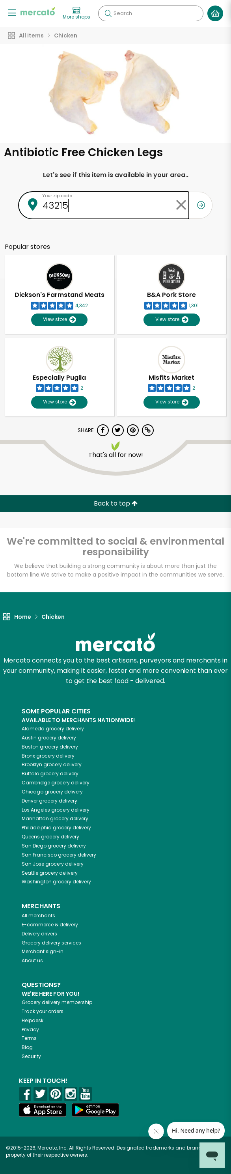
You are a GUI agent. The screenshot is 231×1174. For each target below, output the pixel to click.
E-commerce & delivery (50, 924)
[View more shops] (76, 13)
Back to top (116, 503)
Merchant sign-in (42, 951)
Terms (29, 1038)
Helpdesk (32, 1020)
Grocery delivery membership (57, 1002)
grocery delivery (53, 728)
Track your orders (42, 1011)
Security (31, 1056)
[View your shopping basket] (215, 13)
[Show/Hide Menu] (12, 12)
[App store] (42, 1110)
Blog (27, 1047)
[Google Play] (95, 1110)
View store (59, 319)
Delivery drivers (39, 933)
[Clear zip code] (181, 205)
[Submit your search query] (108, 13)
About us (32, 960)
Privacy (30, 1029)
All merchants (38, 915)
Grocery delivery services (51, 942)
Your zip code (57, 195)
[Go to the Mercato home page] (37, 11)
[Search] (150, 13)
